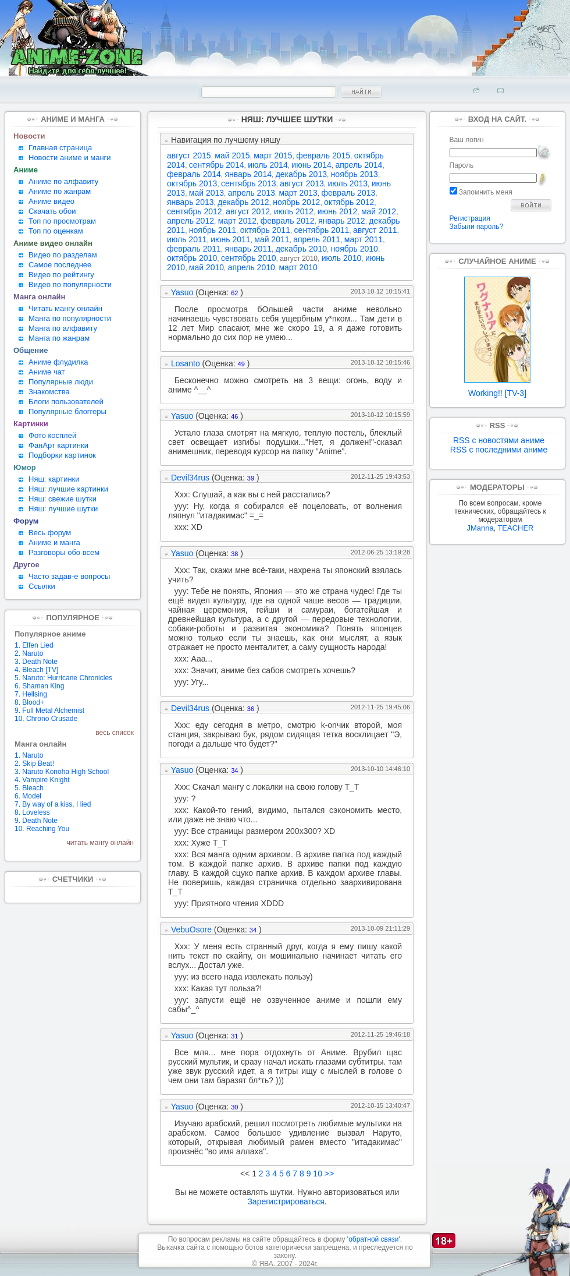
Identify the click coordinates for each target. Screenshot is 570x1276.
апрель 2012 (190, 220)
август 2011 (375, 230)
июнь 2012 (337, 211)
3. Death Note (36, 662)
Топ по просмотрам (62, 221)
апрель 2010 (251, 267)
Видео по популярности (70, 284)
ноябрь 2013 (354, 174)
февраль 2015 (323, 155)
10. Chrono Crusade (46, 719)
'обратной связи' (373, 1239)
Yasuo (182, 292)
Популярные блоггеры (67, 411)
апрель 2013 (251, 192)
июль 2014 (268, 164)
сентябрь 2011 (322, 230)
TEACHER (515, 528)
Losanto (185, 363)
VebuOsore (191, 929)
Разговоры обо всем (63, 552)
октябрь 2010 (192, 258)
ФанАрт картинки (58, 445)
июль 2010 (342, 258)
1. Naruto (29, 755)
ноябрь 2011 (212, 230)
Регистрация (470, 218)
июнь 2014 (311, 164)
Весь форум (49, 532)
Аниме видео (51, 201)
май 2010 (206, 267)
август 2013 (302, 183)
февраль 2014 (194, 174)
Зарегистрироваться (285, 1201)
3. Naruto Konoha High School (62, 772)
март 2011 (363, 239)
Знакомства (49, 391)
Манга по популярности (69, 318)
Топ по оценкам (55, 231)
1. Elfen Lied (34, 645)
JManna (479, 528)
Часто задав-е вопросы (69, 576)
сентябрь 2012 (194, 211)
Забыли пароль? (477, 226)
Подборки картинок (62, 455)
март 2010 (298, 267)
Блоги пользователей (66, 401)
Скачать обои (52, 211)
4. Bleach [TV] (36, 670)
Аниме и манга (54, 542)
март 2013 (298, 192)
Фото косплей (52, 435)
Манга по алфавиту (62, 328)
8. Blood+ (29, 702)
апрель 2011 (316, 239)
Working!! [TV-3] (497, 389)
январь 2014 (248, 174)
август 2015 (189, 155)
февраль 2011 (194, 248)
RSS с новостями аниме (498, 440)
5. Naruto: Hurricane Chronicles (63, 678)
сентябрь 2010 (248, 258)
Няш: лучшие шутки (63, 508)
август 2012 (248, 211)
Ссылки (41, 586)
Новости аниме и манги (69, 157)
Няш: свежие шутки (62, 498)
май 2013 (206, 192)
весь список (114, 733)
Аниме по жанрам (59, 191)
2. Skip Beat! (34, 763)
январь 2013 (190, 202)
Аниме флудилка (58, 362)
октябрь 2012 (349, 202)
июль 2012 (294, 211)
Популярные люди (60, 381)
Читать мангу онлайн (65, 308)
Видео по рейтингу (61, 274)
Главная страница (60, 147)
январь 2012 (341, 220)
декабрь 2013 (301, 174)
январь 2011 (248, 248)
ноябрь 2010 (354, 248)
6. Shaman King (39, 686)
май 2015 (232, 155)
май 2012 (378, 211)
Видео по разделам (62, 254)
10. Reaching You (42, 829)
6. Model (28, 796)
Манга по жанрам (59, 338)
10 (317, 1173)
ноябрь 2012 (296, 202)
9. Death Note (36, 821)
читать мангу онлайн (100, 843)
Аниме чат (46, 371)
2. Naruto (29, 653)
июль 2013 (348, 183)
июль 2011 (187, 239)
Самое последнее (59, 264)
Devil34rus (190, 477)
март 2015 (273, 155)
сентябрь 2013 (248, 183)
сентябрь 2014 (216, 164)
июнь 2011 (230, 239)
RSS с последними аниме (498, 449)
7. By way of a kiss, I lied (53, 804)
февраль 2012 (288, 220)
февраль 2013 (348, 192)
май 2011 (271, 239)
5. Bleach (29, 788)
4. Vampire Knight (42, 780)
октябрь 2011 (265, 230)
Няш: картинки (54, 479)
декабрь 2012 (243, 202)
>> (329, 1173)
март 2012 (237, 220)
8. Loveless (32, 812)
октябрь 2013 (192, 183)
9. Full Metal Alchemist (49, 710)
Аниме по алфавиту (63, 181)
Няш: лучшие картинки (68, 489)
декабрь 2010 (301, 248)
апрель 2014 (358, 164)
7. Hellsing (31, 694)
